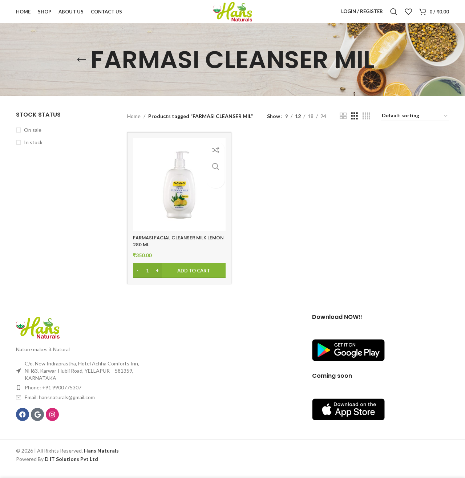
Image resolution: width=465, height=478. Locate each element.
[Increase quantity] (157, 278)
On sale (32, 139)
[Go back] (81, 69)
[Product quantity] (147, 278)
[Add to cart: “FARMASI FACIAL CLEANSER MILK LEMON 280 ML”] (178, 278)
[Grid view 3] (354, 125)
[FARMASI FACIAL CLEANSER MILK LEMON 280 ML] (178, 192)
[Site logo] (232, 16)
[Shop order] (415, 126)
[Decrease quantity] (137, 278)
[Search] (394, 16)
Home (134, 125)
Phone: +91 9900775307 (53, 395)
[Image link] (38, 334)
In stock (33, 152)
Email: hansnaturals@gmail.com (60, 405)
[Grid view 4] (366, 125)
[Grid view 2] (343, 125)
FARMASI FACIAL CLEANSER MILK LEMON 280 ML (173, 249)
